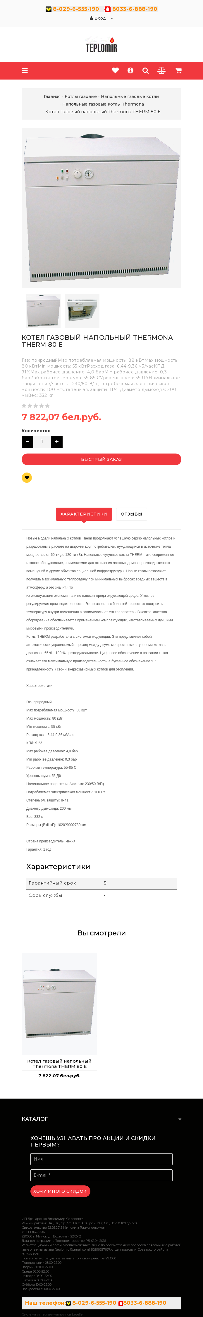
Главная (52, 96)
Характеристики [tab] (84, 514)
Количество (36, 430)
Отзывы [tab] (131, 514)
